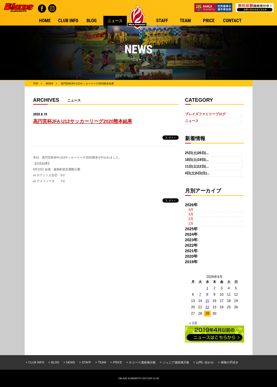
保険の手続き (229, 362)
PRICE (117, 362)
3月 (191, 214)
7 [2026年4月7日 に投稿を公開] (200, 294)
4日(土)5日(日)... (197, 173)
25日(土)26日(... (197, 153)
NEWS (70, 362)
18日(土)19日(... (197, 159)
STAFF (86, 362)
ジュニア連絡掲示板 (176, 362)
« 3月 (193, 323)
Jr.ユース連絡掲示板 (142, 362)
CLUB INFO (36, 362)
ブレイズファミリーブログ (205, 114)
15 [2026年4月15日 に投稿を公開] (207, 301)
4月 (191, 209)
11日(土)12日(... (197, 166)
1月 (191, 223)
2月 (191, 219)
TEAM (102, 362)
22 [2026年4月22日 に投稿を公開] (207, 307)
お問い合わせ (205, 362)
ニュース (192, 121)
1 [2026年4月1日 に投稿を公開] (207, 288)
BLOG (55, 362)
